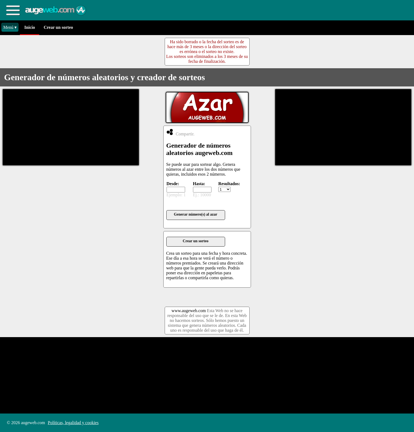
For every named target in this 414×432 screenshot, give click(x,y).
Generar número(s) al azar (195, 214)
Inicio (29, 27)
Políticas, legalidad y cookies (73, 422)
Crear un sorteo (58, 27)
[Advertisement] (71, 127)
